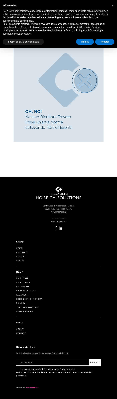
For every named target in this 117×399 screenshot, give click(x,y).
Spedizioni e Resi (26, 291)
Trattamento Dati (27, 307)
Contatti (21, 333)
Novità (20, 256)
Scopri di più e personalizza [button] (23, 41)
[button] (112, 5)
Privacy (20, 303)
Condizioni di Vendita (29, 299)
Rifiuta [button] (85, 41)
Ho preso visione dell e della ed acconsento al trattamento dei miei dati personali (54, 372)
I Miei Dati (22, 278)
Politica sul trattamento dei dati (32, 372)
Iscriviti (95, 362)
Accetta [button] (105, 41)
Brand (20, 260)
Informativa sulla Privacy (54, 369)
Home (19, 248)
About (20, 329)
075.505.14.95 (60, 218)
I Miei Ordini (23, 282)
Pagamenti (22, 295)
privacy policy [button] (99, 11)
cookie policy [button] (26, 20)
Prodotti (21, 252)
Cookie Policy (24, 311)
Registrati (22, 286)
